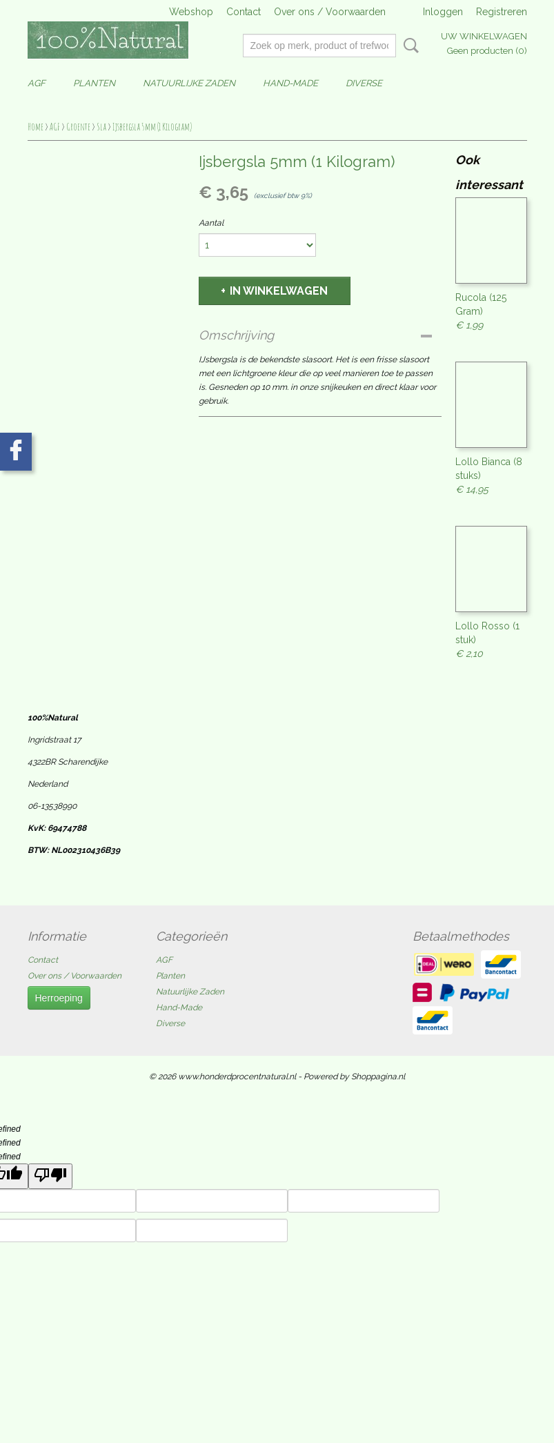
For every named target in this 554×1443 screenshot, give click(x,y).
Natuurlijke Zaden (189, 83)
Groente (78, 126)
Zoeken (408, 45)
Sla (101, 126)
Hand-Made (290, 83)
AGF (37, 83)
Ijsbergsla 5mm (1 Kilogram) (152, 126)
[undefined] (50, 1176)
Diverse (364, 83)
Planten (94, 83)
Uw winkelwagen (484, 36)
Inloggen (443, 11)
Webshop (191, 11)
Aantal (211, 223)
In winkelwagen (279, 290)
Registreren (501, 11)
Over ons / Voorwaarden (330, 11)
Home (35, 126)
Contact (243, 11)
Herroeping (59, 997)
